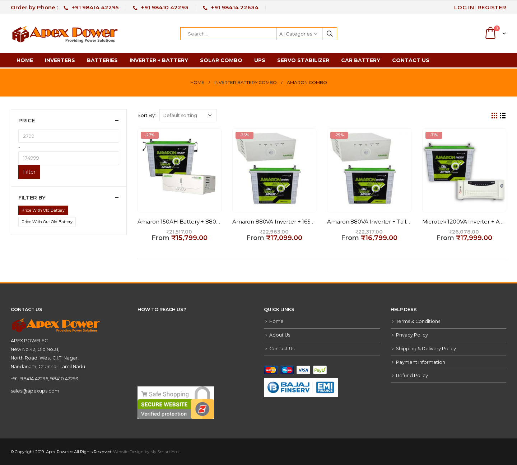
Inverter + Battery (159, 60)
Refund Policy (412, 375)
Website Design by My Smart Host (146, 451)
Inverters (60, 60)
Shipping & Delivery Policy (426, 348)
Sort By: (147, 115)
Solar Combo (221, 60)
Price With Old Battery (43, 210)
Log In (464, 7)
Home (25, 60)
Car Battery (360, 60)
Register (492, 7)
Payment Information (420, 362)
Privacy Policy (412, 335)
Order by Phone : (64, 7)
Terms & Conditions (418, 321)
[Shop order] (188, 115)
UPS (259, 60)
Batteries (102, 60)
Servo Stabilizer (303, 60)
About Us (279, 335)
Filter (29, 172)
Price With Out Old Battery (47, 221)
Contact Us (410, 60)
